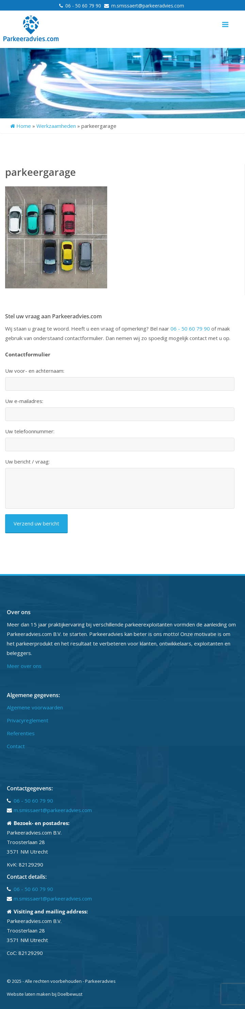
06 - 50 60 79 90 (83, 5)
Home (20, 125)
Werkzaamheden (56, 125)
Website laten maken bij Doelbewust (44, 994)
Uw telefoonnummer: (29, 431)
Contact (16, 746)
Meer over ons (24, 665)
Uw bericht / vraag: (27, 461)
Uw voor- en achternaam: (34, 371)
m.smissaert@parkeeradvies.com (147, 5)
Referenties (21, 733)
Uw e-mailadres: (24, 401)
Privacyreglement (27, 720)
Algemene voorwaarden (35, 707)
